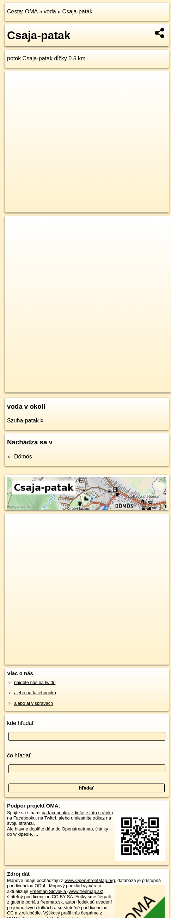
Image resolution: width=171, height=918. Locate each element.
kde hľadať (20, 723)
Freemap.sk (93, 381)
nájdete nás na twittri (34, 682)
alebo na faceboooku (35, 692)
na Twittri (47, 818)
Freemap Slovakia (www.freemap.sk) (66, 891)
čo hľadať (19, 755)
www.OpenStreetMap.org (90, 880)
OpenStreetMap (56, 381)
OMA (31, 11)
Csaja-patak (77, 11)
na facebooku (55, 812)
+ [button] (16, 228)
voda (50, 11)
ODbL (40, 885)
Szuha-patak (23, 421)
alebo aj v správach (33, 703)
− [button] (16, 239)
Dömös (23, 457)
